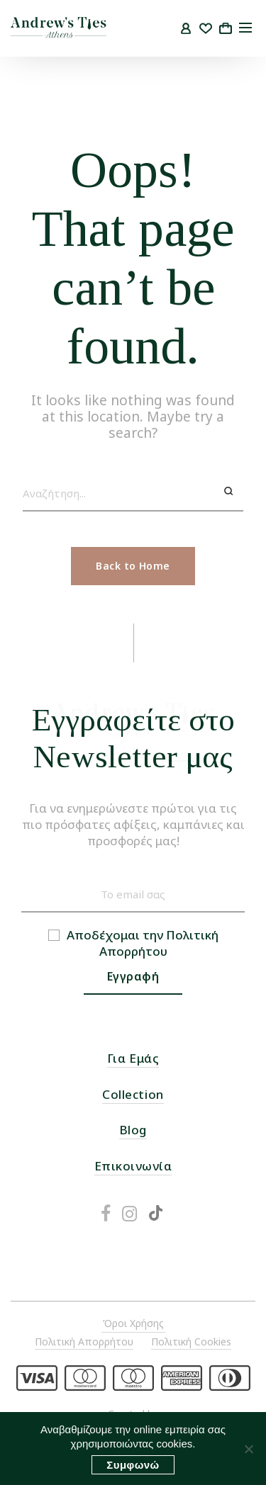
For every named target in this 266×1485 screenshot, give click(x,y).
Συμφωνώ (132, 1465)
